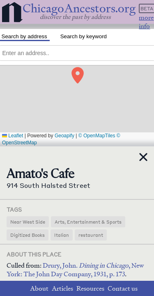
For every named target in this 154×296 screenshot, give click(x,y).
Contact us (123, 288)
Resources (90, 288)
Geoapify (64, 136)
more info (146, 21)
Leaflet (12, 136)
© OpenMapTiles (96, 136)
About (39, 288)
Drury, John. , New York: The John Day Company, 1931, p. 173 (75, 269)
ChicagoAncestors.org (79, 8)
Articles (62, 288)
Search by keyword (83, 36)
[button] (78, 73)
